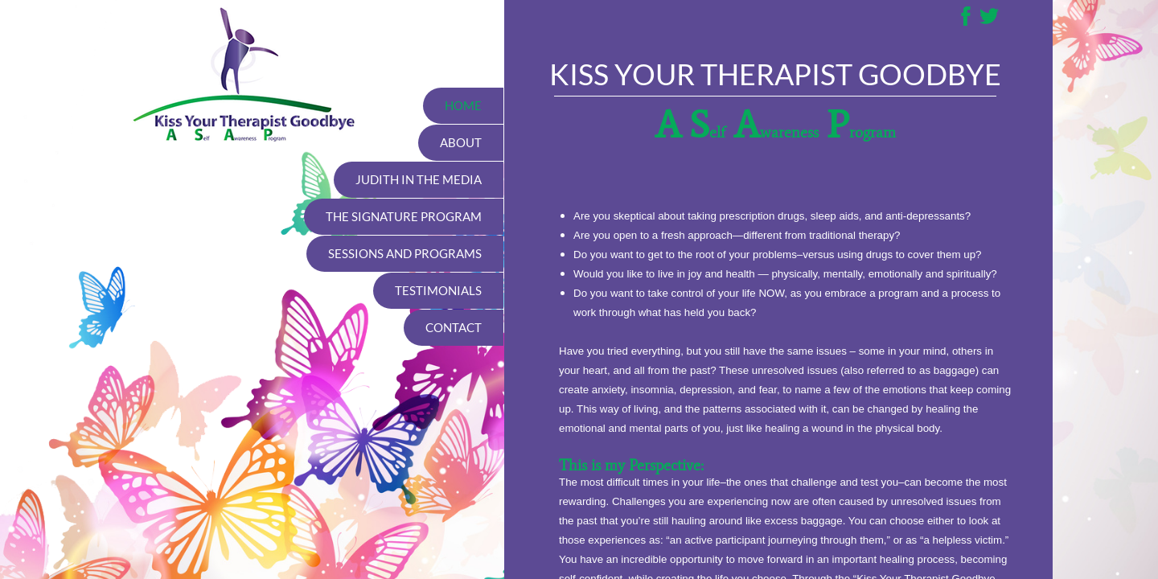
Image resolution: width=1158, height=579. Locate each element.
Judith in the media (418, 179)
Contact (453, 327)
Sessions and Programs (405, 253)
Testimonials (438, 290)
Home (463, 105)
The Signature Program (404, 216)
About (461, 142)
